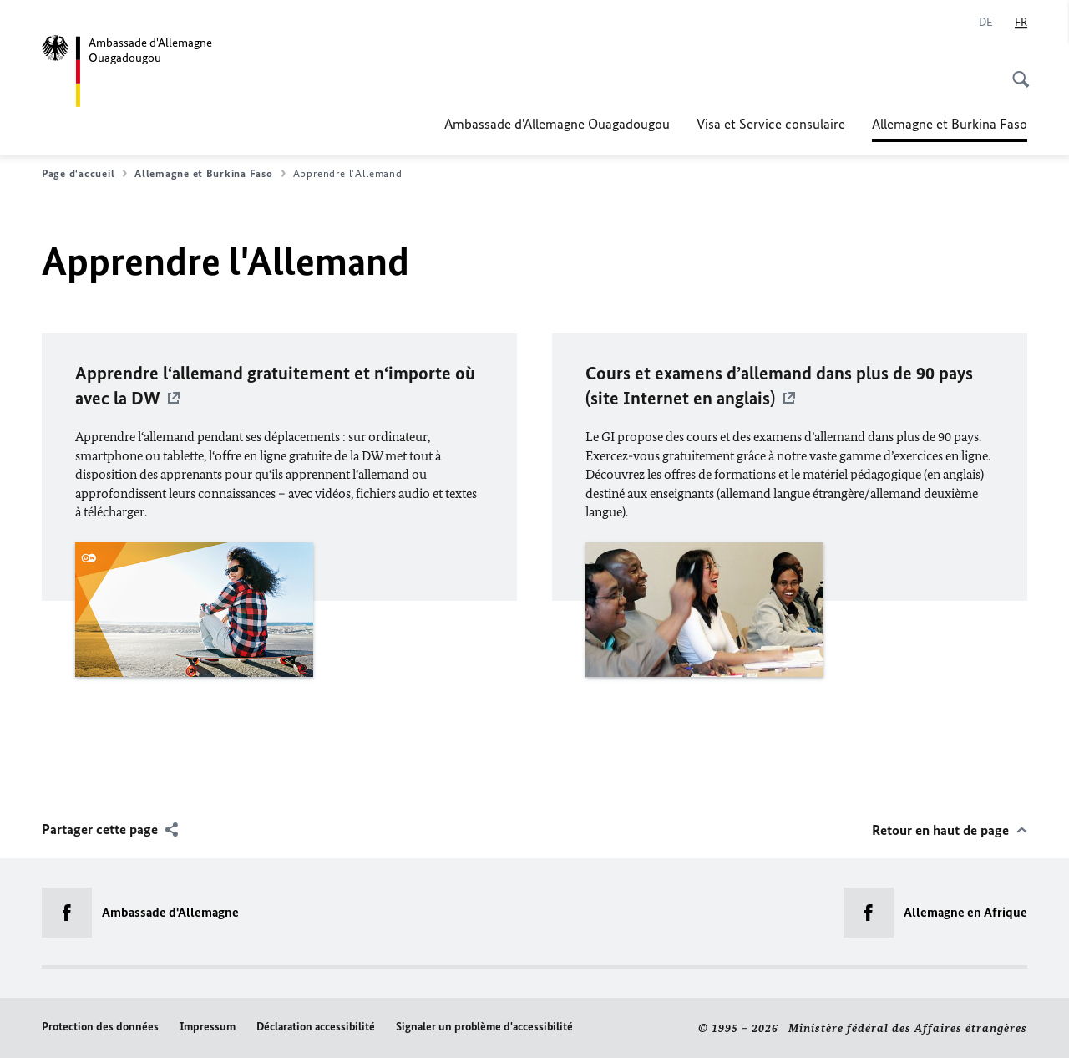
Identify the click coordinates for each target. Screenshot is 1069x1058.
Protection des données (100, 1027)
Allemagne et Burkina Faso (949, 123)
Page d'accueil (84, 173)
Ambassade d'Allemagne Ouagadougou (557, 123)
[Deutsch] (986, 22)
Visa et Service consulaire (771, 123)
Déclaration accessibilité (315, 1027)
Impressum (208, 1027)
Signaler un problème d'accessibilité (484, 1027)
